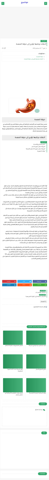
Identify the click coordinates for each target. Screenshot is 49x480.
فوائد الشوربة (41, 151)
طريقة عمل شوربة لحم (38, 146)
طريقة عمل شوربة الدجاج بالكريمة (35, 149)
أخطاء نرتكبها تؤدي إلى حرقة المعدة (33, 59)
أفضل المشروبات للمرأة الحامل (14, 345)
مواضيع (24, 3)
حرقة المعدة (39, 56)
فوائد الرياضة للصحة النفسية (37, 393)
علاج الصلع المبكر (41, 369)
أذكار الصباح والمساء (39, 144)
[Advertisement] (24, 23)
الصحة (44, 41)
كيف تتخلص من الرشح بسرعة (37, 345)
